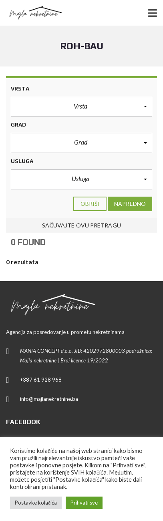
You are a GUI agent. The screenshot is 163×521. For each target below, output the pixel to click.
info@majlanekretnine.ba (49, 399)
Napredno (130, 203)
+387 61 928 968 (41, 379)
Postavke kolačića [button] (36, 502)
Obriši (90, 203)
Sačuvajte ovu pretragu (81, 225)
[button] (81, 107)
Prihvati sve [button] (84, 502)
